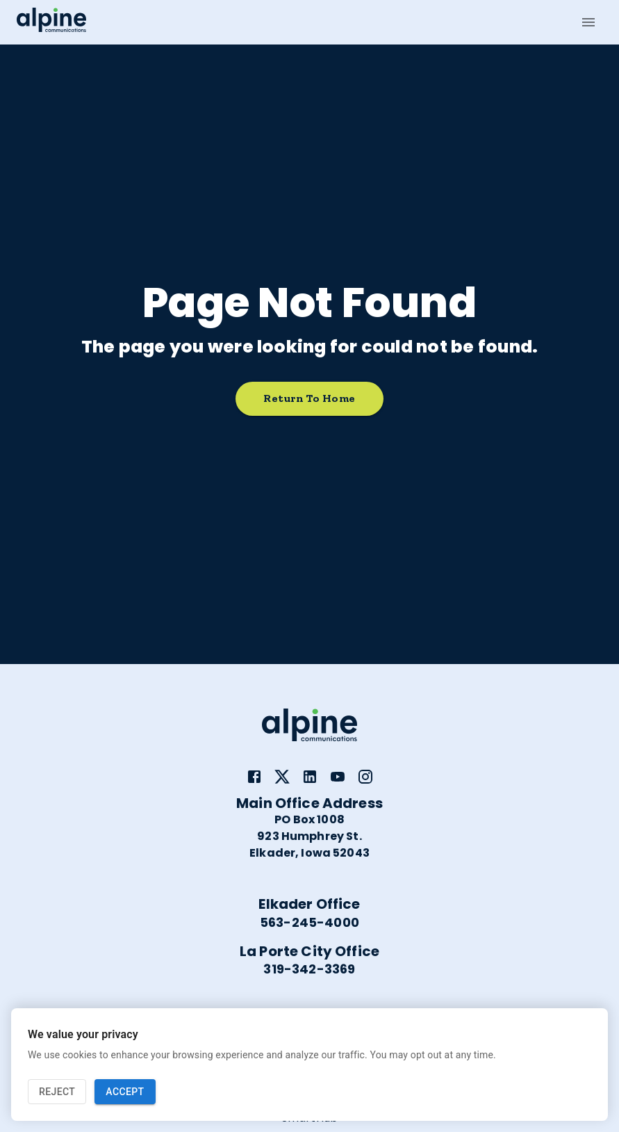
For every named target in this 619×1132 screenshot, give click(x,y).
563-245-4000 (309, 922)
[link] (254, 777)
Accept (124, 1092)
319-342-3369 (309, 969)
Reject (56, 1092)
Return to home (309, 399)
